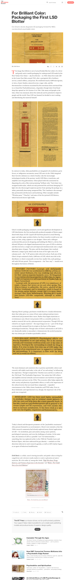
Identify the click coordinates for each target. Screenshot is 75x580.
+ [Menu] (65, 2)
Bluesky (31, 512)
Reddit (39, 512)
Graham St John (30, 559)
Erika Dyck (29, 571)
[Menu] (62, 2)
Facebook (16, 512)
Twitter (24, 512)
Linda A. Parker (30, 545)
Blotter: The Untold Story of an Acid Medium (37, 500)
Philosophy (15, 558)
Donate (37, 529)
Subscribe (70, 2)
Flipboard (48, 512)
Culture (14, 544)
